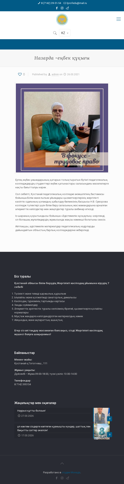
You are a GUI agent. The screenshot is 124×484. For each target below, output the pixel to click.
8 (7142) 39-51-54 (51, 3)
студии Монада (71, 472)
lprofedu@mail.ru (77, 3)
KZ (65, 33)
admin (55, 74)
